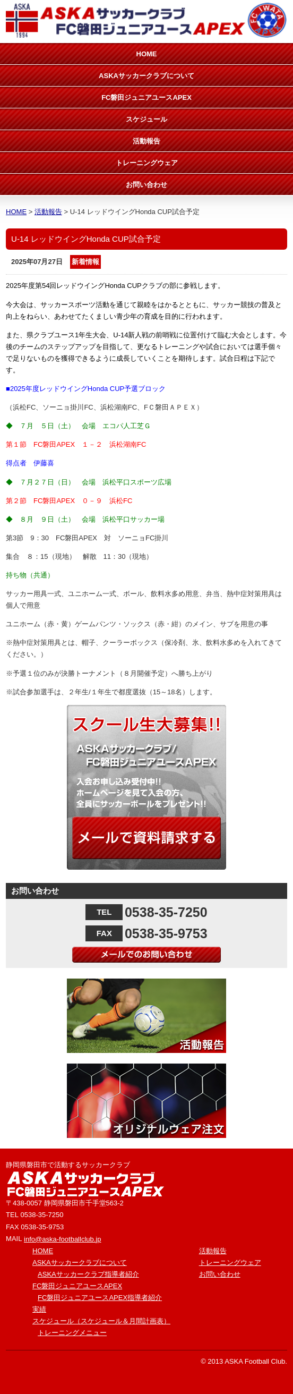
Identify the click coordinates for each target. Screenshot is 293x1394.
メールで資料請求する (146, 838)
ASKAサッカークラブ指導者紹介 (88, 1274)
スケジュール (146, 119)
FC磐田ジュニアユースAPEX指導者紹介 (100, 1298)
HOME (146, 54)
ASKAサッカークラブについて (146, 76)
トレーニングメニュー (72, 1333)
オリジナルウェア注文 (146, 1101)
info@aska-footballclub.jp (62, 1239)
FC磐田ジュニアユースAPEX (146, 97)
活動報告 (146, 141)
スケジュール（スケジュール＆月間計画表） (101, 1321)
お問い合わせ (146, 185)
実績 (39, 1309)
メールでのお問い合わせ (146, 955)
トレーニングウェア (147, 163)
